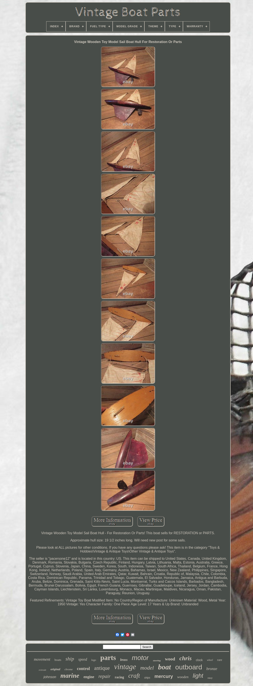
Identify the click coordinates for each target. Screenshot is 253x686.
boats (58, 660)
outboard (188, 667)
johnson (49, 677)
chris (185, 658)
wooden (182, 677)
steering (157, 660)
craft (134, 675)
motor (140, 658)
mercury (163, 676)
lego (93, 660)
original (55, 669)
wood (170, 659)
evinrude (42, 670)
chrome (69, 669)
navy (209, 678)
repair (104, 676)
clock (199, 660)
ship (70, 659)
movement (42, 659)
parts (108, 658)
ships (147, 677)
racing (119, 677)
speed (82, 659)
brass (124, 660)
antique (102, 668)
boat (164, 667)
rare (219, 660)
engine (88, 677)
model (147, 668)
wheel (210, 660)
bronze (211, 668)
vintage (125, 667)
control (83, 668)
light (198, 676)
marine (69, 675)
